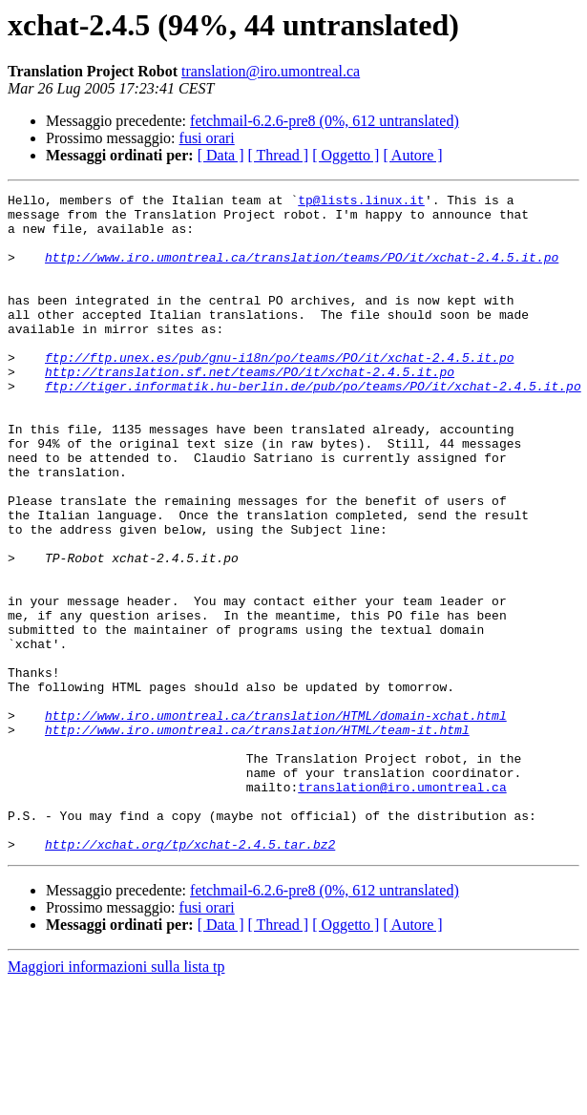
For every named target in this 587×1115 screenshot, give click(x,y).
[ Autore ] (412, 155)
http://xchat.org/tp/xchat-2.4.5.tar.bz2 (190, 975)
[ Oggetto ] (345, 155)
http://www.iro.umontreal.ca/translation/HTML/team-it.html (257, 838)
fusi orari (207, 138)
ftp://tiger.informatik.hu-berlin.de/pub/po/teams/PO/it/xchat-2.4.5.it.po (313, 425)
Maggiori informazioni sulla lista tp (116, 1098)
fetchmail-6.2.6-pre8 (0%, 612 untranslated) (324, 121)
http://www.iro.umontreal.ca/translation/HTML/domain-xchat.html (276, 821)
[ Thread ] (278, 155)
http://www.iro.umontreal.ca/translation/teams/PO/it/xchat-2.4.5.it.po (301, 271)
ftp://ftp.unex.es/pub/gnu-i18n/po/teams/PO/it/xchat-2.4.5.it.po (279, 391)
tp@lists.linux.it (361, 202)
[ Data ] (221, 155)
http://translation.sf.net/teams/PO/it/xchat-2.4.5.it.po (249, 408)
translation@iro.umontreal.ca (270, 71)
